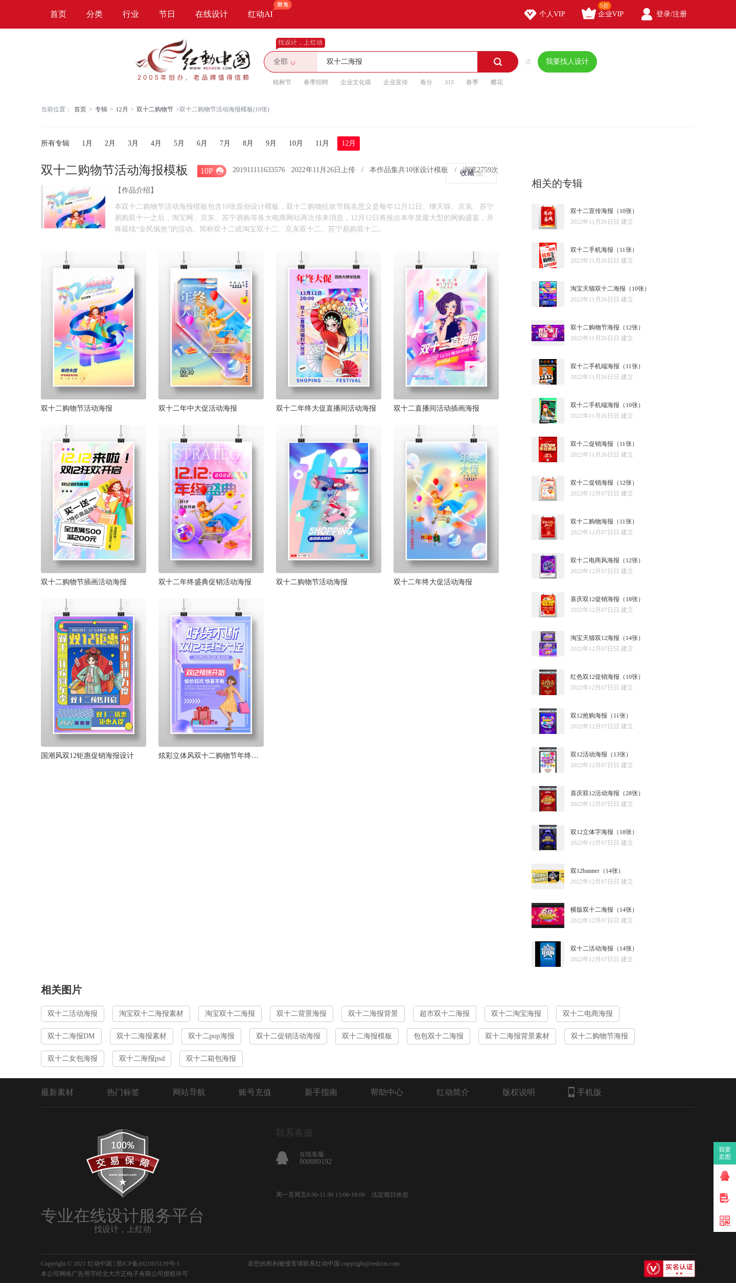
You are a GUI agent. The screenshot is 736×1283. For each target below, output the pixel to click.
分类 (94, 14)
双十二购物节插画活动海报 (84, 582)
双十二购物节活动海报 (76, 408)
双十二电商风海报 (594, 560)
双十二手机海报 (591, 249)
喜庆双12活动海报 (594, 793)
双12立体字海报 (591, 832)
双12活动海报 (588, 754)
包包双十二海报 (438, 1036)
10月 (296, 143)
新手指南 (321, 1092)
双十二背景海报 (302, 1013)
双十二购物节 (154, 109)
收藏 (467, 173)
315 (449, 82)
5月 (179, 143)
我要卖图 (725, 1153)
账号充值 (255, 1092)
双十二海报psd (142, 1058)
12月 (122, 109)
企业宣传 (395, 82)
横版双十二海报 (591, 909)
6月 (202, 143)
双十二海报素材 (142, 1036)
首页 (58, 14)
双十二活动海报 (591, 948)
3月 (133, 143)
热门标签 (123, 1092)
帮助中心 (387, 1092)
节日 (167, 14)
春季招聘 (316, 82)
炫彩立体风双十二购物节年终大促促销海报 (211, 755)
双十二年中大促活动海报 (197, 408)
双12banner (585, 870)
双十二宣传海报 (591, 211)
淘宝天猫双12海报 (594, 638)
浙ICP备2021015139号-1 (148, 1263)
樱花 (497, 82)
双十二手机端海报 (594, 366)
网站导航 (189, 1092)
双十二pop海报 (211, 1036)
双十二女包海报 (73, 1058)
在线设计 (211, 14)
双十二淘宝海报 (516, 1013)
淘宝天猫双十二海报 (598, 288)
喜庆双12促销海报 (594, 599)
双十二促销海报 (591, 443)
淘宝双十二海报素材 (151, 1013)
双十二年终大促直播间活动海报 (326, 408)
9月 (271, 143)
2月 (110, 143)
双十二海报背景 (373, 1013)
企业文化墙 (355, 82)
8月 (248, 143)
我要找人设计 (567, 61)
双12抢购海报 (588, 715)
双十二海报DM (71, 1036)
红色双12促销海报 (594, 676)
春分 (426, 82)
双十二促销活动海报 (288, 1036)
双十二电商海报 (588, 1013)
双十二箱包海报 (211, 1058)
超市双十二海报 (445, 1013)
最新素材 (57, 1092)
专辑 (101, 109)
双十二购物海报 (591, 521)
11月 (322, 143)
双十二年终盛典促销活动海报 (204, 582)
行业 (131, 14)
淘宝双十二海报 (230, 1013)
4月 (156, 143)
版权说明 (518, 1092)
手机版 (585, 1092)
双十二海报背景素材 (517, 1036)
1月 (87, 143)
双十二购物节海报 (594, 327)
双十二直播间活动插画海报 (436, 408)
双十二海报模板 (367, 1036)
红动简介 (452, 1092)
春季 (472, 82)
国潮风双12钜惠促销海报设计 (87, 755)
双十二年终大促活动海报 (433, 582)
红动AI (265, 9)
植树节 (282, 82)
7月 (225, 143)
